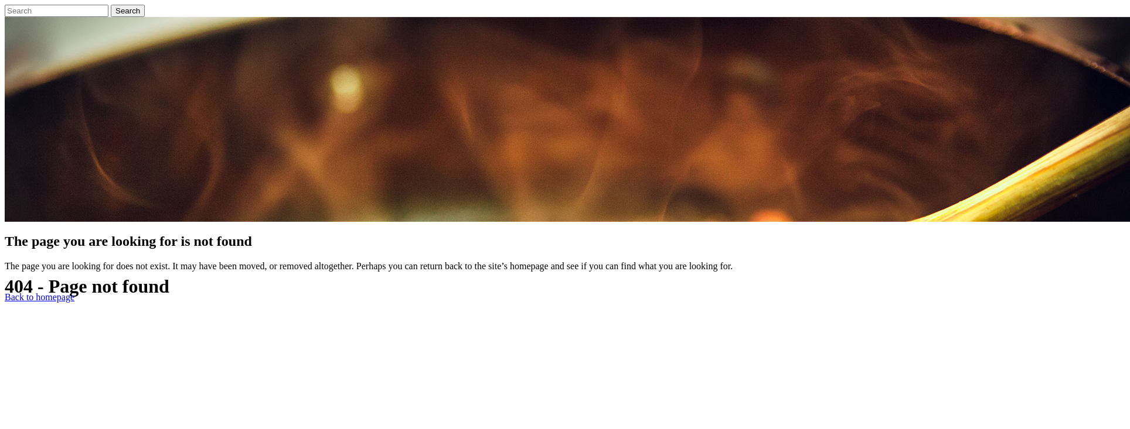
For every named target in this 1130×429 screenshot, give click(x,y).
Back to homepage (39, 297)
